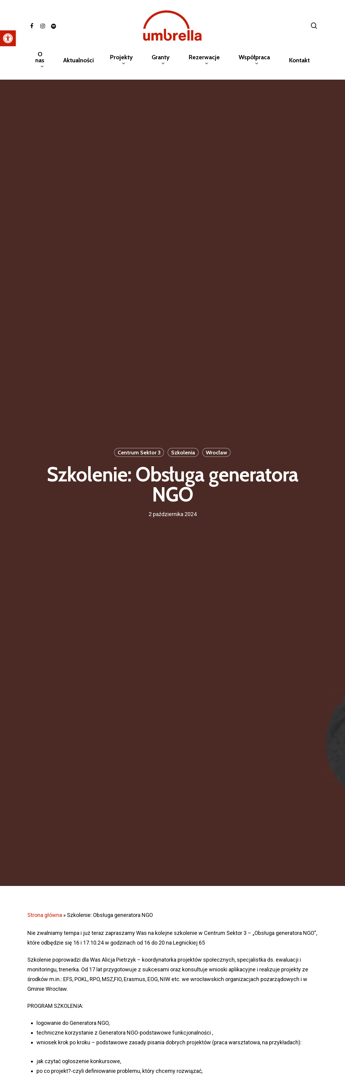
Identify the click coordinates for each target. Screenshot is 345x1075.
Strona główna (44, 915)
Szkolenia (183, 452)
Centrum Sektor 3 (139, 452)
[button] (8, 38)
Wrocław (216, 452)
